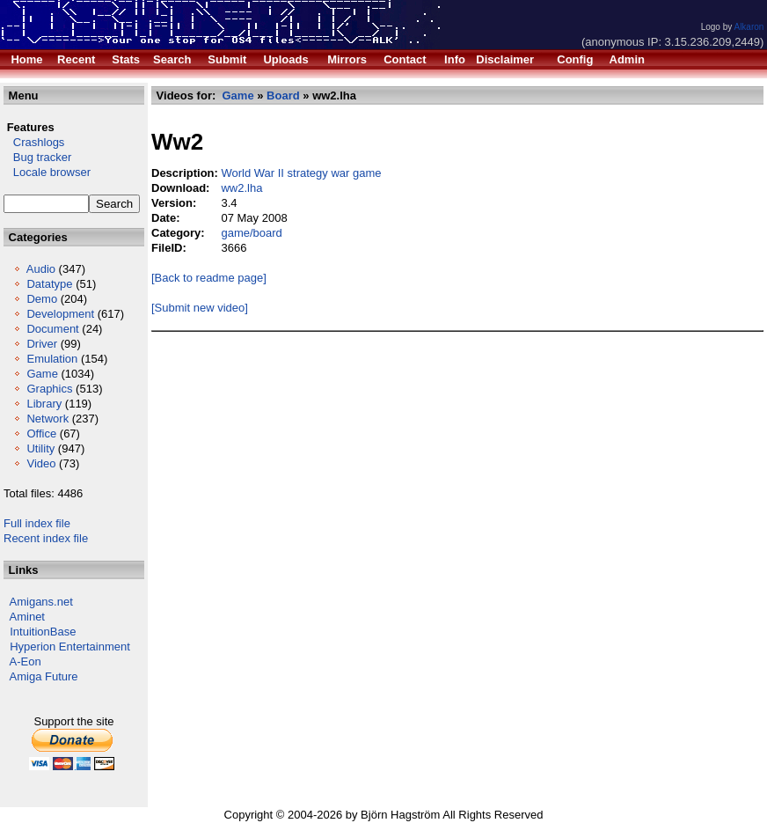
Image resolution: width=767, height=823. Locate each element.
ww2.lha (241, 188)
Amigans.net (41, 601)
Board (283, 95)
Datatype (49, 283)
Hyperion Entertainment (70, 646)
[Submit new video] (199, 307)
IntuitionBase (43, 631)
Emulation (51, 358)
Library (44, 403)
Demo (41, 298)
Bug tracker (37, 157)
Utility (40, 448)
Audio (40, 269)
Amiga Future (44, 676)
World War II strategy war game (301, 173)
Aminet (27, 616)
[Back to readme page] (209, 277)
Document (52, 328)
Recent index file (46, 538)
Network (47, 418)
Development (60, 313)
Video (40, 463)
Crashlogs (34, 142)
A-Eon (25, 661)
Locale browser (47, 172)
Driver (41, 343)
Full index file (37, 523)
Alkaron (748, 27)
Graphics (49, 388)
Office (41, 433)
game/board (251, 232)
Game (41, 373)
